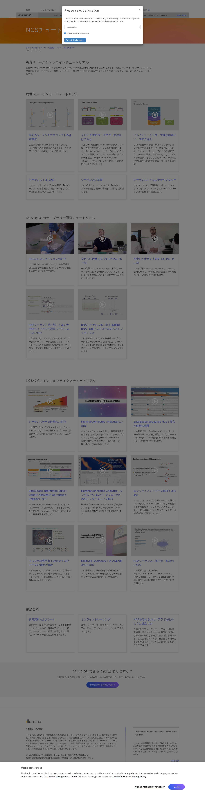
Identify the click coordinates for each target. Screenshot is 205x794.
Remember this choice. (76, 35)
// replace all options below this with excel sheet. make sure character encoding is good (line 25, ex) (102, 29)
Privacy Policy (139, 776)
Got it (176, 787)
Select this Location (75, 42)
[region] (102, 778)
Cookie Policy (120, 776)
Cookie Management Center (62, 776)
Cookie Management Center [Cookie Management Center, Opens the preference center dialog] (150, 787)
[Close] (140, 11)
